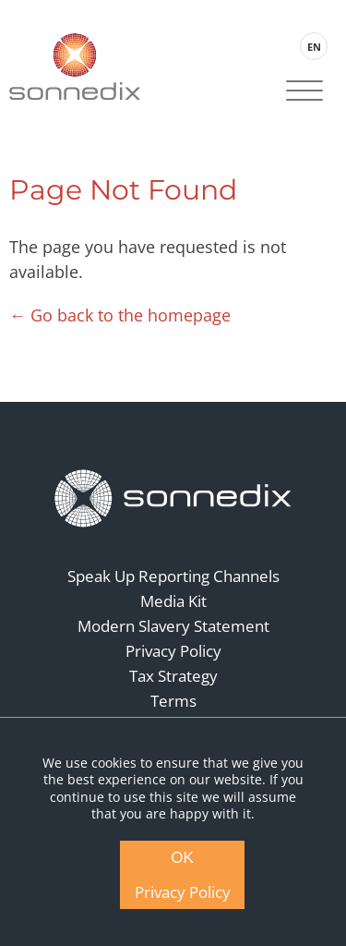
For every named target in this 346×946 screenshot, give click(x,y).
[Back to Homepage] (173, 499)
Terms (173, 701)
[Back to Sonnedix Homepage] (74, 66)
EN (314, 47)
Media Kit (173, 601)
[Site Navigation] (304, 92)
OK (182, 858)
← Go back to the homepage (120, 315)
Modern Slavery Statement (173, 626)
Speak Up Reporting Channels (173, 576)
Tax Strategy (173, 676)
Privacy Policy (173, 651)
